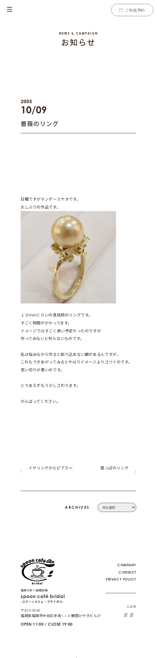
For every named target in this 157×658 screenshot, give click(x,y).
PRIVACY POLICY (121, 574)
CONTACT (127, 567)
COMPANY (126, 560)
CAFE (131, 601)
